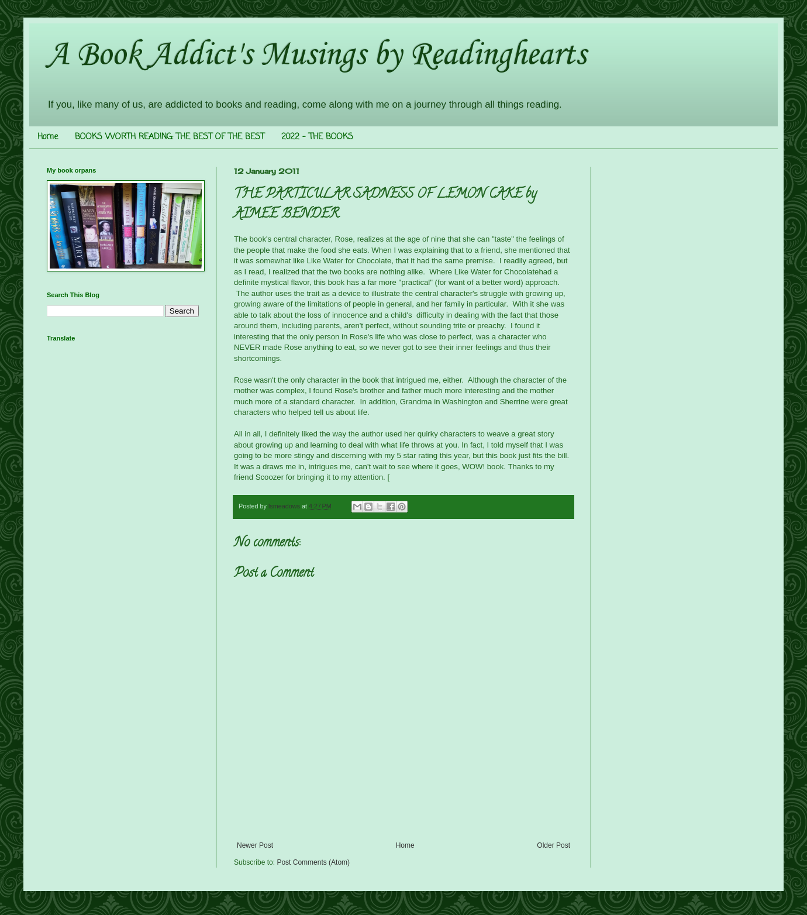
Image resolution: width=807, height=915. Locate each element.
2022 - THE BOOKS (317, 137)
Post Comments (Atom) (313, 862)
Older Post (553, 845)
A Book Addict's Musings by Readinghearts (316, 55)
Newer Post (255, 845)
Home (47, 137)
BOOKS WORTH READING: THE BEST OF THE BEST (169, 137)
